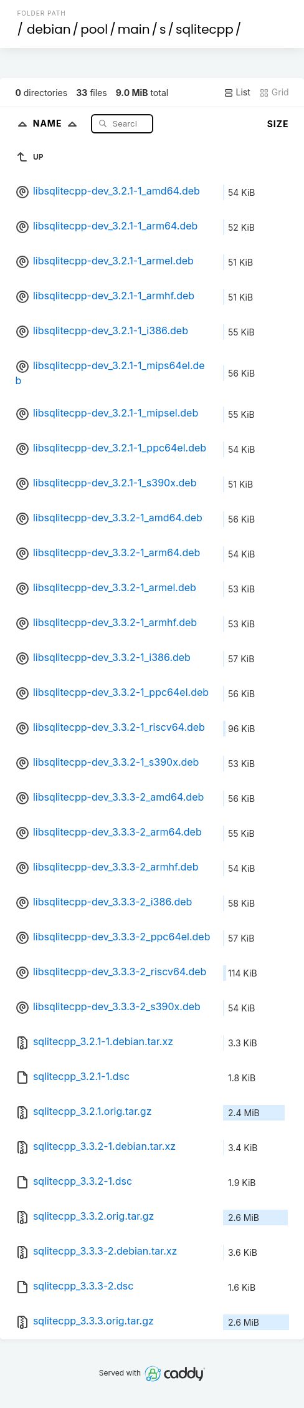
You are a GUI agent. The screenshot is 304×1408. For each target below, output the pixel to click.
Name (57, 123)
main (134, 29)
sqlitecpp (205, 29)
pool (94, 29)
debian (49, 29)
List (237, 92)
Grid (274, 92)
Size (278, 123)
